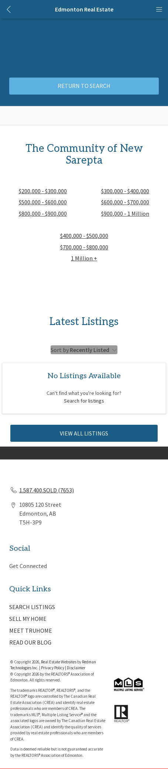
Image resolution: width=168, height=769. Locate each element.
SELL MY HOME (28, 618)
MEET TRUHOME (30, 630)
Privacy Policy (52, 667)
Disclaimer (76, 667)
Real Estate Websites (59, 661)
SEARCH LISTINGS (32, 607)
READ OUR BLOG (30, 642)
